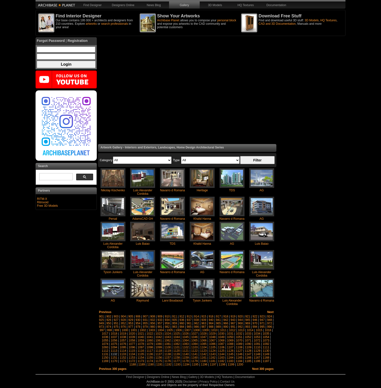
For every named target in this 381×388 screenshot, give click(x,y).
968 (240, 323)
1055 (105, 340)
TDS (232, 190)
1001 (134, 330)
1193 (177, 364)
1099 (158, 347)
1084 (194, 344)
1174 (150, 361)
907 (145, 316)
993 (247, 326)
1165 (239, 357)
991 (233, 326)
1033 (248, 333)
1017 (105, 333)
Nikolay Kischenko (113, 190)
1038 (123, 337)
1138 (167, 354)
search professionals (114, 23)
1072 (257, 340)
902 (108, 316)
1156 (158, 357)
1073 (266, 340)
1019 (123, 333)
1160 (194, 357)
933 (160, 320)
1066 (203, 340)
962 (196, 323)
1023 (158, 333)
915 (203, 316)
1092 (266, 344)
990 (225, 326)
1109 (248, 347)
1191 (159, 364)
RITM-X (42, 199)
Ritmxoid (43, 202)
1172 (132, 361)
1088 (230, 344)
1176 (167, 361)
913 (189, 316)
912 (181, 316)
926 (108, 320)
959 (174, 323)
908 (152, 316)
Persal (113, 218)
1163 (221, 357)
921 (247, 316)
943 (233, 320)
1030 (221, 333)
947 (262, 320)
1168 (266, 357)
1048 (212, 337)
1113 (114, 350)
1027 (194, 333)
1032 (239, 333)
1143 (212, 354)
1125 (221, 350)
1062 (167, 340)
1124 (212, 350)
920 (240, 316)
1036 (105, 337)
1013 (241, 330)
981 (160, 326)
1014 (250, 330)
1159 (185, 357)
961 (189, 323)
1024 (167, 333)
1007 (187, 330)
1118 (158, 350)
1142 (203, 354)
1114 (123, 350)
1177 (176, 361)
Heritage (202, 190)
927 (116, 320)
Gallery (184, 5)
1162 (212, 357)
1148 (257, 354)
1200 (240, 364)
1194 (186, 364)
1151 (114, 357)
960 (181, 323)
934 (167, 320)
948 (269, 320)
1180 (203, 361)
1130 (266, 350)
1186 (257, 361)
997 (102, 330)
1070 (239, 340)
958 (167, 323)
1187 (266, 361)
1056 (114, 340)
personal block (226, 20)
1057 (123, 340)
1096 (132, 347)
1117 (150, 350)
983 (174, 326)
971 (262, 323)
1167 (257, 357)
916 (211, 316)
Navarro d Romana (172, 190)
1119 (167, 350)
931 (145, 320)
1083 (185, 344)
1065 (194, 340)
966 (225, 323)
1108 (239, 347)
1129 (257, 350)
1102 (185, 347)
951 (116, 323)
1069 (230, 340)
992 (240, 326)
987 (203, 326)
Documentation (276, 5)
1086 (212, 344)
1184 (239, 361)
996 (269, 326)
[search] (55, 177)
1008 (196, 330)
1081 (167, 344)
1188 (132, 364)
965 (218, 323)
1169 (105, 361)
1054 (266, 337)
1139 (176, 354)
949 (101, 323)
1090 (248, 344)
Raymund (142, 300)
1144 (221, 354)
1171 (123, 361)
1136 (150, 354)
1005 (169, 330)
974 (108, 326)
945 (247, 320)
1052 (248, 337)
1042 (158, 337)
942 (225, 320)
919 (233, 316)
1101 (176, 347)
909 (160, 316)
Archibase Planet (168, 20)
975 (116, 326)
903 (116, 316)
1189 (141, 364)
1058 (132, 340)
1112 (105, 350)
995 (262, 326)
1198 (222, 364)
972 (269, 323)
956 (152, 323)
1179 (194, 361)
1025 (176, 333)
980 (152, 326)
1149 (266, 354)
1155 (150, 357)
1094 (114, 347)
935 (174, 320)
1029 (212, 333)
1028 (203, 333)
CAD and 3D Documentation (276, 23)
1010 (214, 330)
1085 (203, 344)
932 (152, 320)
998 (109, 330)
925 (101, 320)
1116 (140, 350)
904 (123, 316)
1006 (178, 330)
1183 (230, 361)
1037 (114, 337)
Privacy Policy (208, 381)
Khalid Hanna (202, 218)
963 (203, 323)
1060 (150, 340)
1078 (140, 344)
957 (160, 323)
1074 (105, 344)
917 (218, 316)
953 (130, 323)
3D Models (215, 5)
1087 (221, 344)
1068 (221, 340)
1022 (150, 333)
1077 (132, 344)
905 (130, 316)
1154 (140, 357)
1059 (140, 340)
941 (218, 320)
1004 (161, 330)
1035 (266, 333)
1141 (194, 354)
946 (254, 320)
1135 (140, 354)
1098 (150, 347)
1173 (140, 361)
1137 (158, 354)
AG (261, 190)
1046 (194, 337)
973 (101, 326)
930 (137, 320)
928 (123, 320)
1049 (221, 337)
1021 (140, 333)
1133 (123, 354)
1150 (105, 357)
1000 (125, 330)
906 (137, 316)
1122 (194, 350)
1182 (221, 361)
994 (254, 326)
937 (189, 320)
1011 (223, 330)
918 (225, 316)
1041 (150, 337)
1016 (268, 330)
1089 (239, 344)
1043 (167, 337)
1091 (257, 344)
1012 (232, 330)
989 (218, 326)
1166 (248, 357)
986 (196, 326)
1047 (203, 337)
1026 (185, 333)
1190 (150, 364)
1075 (114, 344)
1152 (123, 357)
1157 (167, 357)
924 (269, 316)
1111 (266, 347)
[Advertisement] (187, 90)
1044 (176, 337)
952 (123, 323)
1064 (185, 340)
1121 (185, 350)
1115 (132, 350)
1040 (140, 337)
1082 (176, 344)
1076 (123, 344)
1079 (150, 344)
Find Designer (92, 5)
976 (123, 326)
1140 (185, 354)
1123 (203, 350)
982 (167, 326)
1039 (132, 337)
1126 (230, 350)
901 (101, 316)
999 (116, 330)
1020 (132, 333)
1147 (248, 354)
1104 (203, 347)
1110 (257, 347)
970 (254, 323)
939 (203, 320)
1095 (123, 347)
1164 (230, 357)
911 (174, 316)
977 (130, 326)
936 (181, 320)
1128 (248, 350)
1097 (140, 347)
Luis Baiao (142, 243)
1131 (105, 354)
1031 (230, 333)
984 (181, 326)
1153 (132, 357)
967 (233, 323)
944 (240, 320)
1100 (167, 347)
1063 (176, 340)
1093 (105, 347)
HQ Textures (245, 5)
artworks (91, 23)
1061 (158, 340)
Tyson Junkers (112, 272)
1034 (257, 333)
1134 (132, 354)
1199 (231, 364)
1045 (185, 337)
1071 (248, 340)
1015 (259, 330)
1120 (176, 350)
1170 (114, 361)
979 (145, 326)
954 (137, 323)
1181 (212, 361)
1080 (158, 344)
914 (196, 316)
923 (262, 316)
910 (167, 316)
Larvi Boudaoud (172, 300)
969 (247, 323)
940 (211, 320)
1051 (239, 337)
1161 (203, 357)
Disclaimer (190, 381)
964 (211, 323)
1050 (230, 337)
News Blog (154, 5)
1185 (248, 361)
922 (254, 316)
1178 (185, 361)
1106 (221, 347)
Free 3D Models (47, 205)
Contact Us (227, 381)
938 (196, 320)
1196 (204, 364)
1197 (213, 364)
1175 (158, 361)
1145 (230, 354)
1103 (194, 347)
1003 (151, 330)
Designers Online (123, 5)
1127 (239, 350)
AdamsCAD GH (142, 218)
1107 (230, 347)
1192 (168, 364)
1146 (239, 354)
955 (145, 323)
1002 (143, 330)
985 (189, 326)
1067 (212, 340)
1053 (257, 337)
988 (211, 326)
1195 (195, 364)
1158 (176, 357)
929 (130, 320)
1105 (212, 347)
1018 (114, 333)
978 (137, 326)
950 (108, 323)
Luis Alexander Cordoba (142, 192)
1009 (205, 330)
